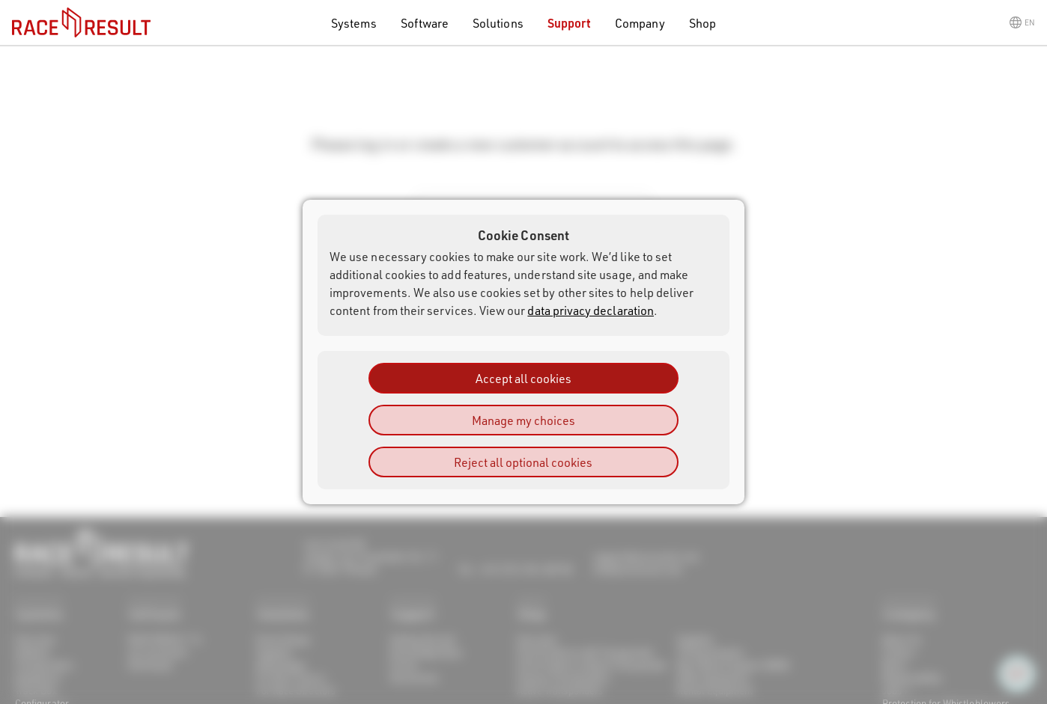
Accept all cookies (523, 378)
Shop (702, 23)
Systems (353, 23)
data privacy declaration (590, 310)
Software (425, 23)
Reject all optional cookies (523, 462)
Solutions (498, 23)
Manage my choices (523, 420)
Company (639, 23)
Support (569, 23)
